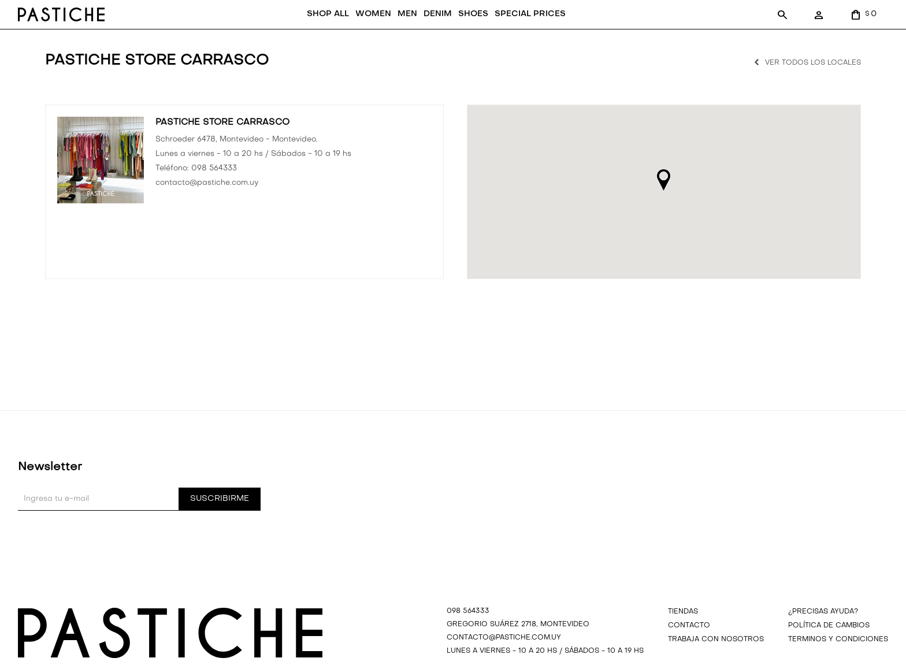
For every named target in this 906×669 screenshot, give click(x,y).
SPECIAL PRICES (480, 32)
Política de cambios (829, 643)
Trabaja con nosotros (716, 657)
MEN (357, 32)
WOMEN (323, 32)
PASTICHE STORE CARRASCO (222, 140)
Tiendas (683, 629)
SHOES (424, 32)
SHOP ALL (278, 32)
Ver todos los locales (813, 80)
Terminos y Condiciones (838, 657)
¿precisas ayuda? (823, 629)
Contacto (689, 643)
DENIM (388, 32)
